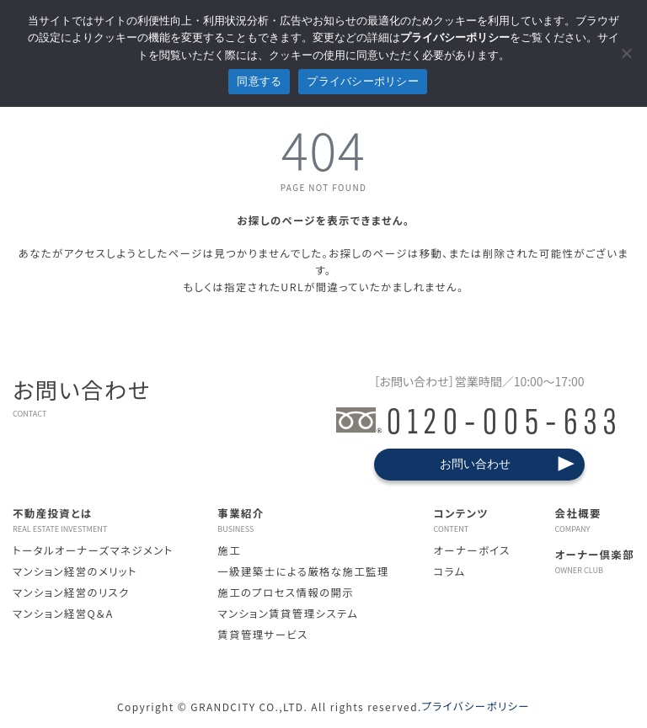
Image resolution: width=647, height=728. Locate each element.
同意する (259, 81)
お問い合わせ (475, 463)
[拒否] (626, 53)
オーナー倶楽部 (594, 561)
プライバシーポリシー (476, 706)
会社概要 (594, 520)
